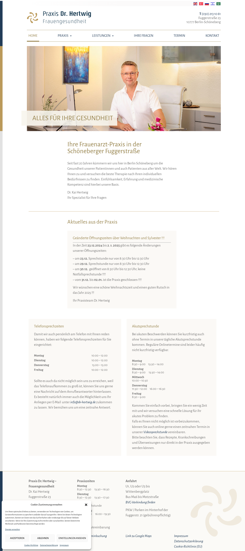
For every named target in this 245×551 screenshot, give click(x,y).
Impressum (64, 545)
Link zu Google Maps (139, 536)
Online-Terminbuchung (92, 536)
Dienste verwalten (12, 529)
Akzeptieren (17, 538)
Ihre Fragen (143, 35)
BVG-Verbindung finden (140, 502)
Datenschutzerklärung (49, 545)
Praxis (65, 35)
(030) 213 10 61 (210, 14)
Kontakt (212, 35)
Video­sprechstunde (155, 432)
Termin (179, 35)
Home (32, 35)
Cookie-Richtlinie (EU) (188, 546)
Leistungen (103, 35)
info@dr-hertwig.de (83, 402)
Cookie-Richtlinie (31, 545)
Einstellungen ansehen (72, 538)
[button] (86, 504)
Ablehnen (43, 538)
